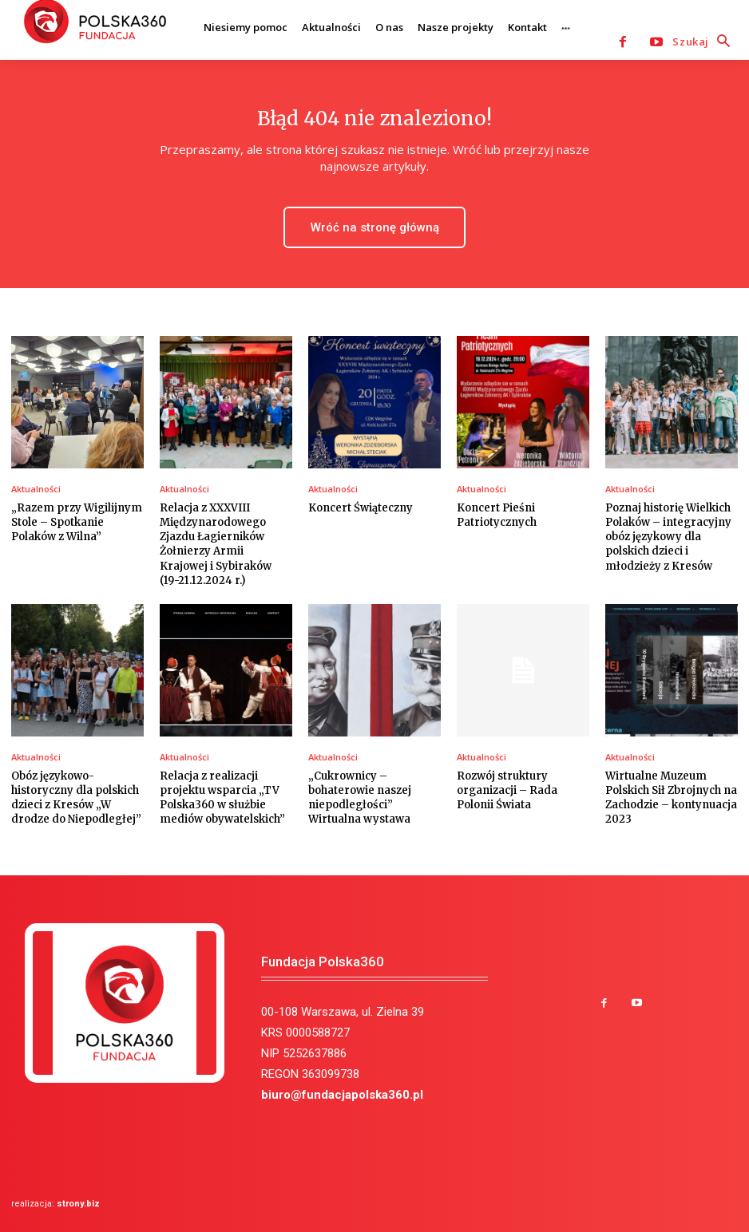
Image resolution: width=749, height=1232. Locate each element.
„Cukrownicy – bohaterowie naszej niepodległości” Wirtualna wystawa (359, 798)
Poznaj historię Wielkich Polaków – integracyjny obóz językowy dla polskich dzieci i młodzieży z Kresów (668, 537)
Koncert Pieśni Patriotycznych (497, 515)
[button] (705, 41)
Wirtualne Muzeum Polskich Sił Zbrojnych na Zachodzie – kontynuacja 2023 (671, 798)
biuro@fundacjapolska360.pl (342, 1095)
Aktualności (36, 488)
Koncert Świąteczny (360, 508)
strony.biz (78, 1203)
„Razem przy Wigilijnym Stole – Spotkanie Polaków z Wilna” (76, 522)
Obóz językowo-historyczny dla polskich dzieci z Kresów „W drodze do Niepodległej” (76, 798)
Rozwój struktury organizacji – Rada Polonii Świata (507, 790)
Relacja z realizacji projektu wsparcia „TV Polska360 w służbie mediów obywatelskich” (222, 798)
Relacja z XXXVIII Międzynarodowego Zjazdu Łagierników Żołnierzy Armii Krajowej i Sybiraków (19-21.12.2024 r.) (215, 544)
